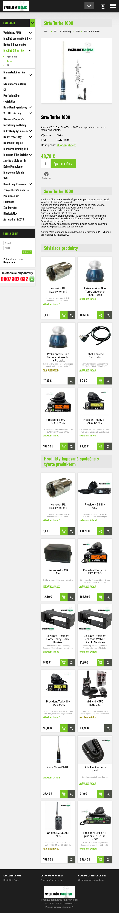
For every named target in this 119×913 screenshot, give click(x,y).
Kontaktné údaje (11, 880)
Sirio (78, 31)
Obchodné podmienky (51, 880)
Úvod (46, 31)
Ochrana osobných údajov (91, 880)
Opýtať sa (46, 175)
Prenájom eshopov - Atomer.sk (60, 907)
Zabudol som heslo (13, 259)
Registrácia (9, 262)
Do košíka (66, 164)
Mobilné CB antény (62, 31)
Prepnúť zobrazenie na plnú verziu (59, 899)
